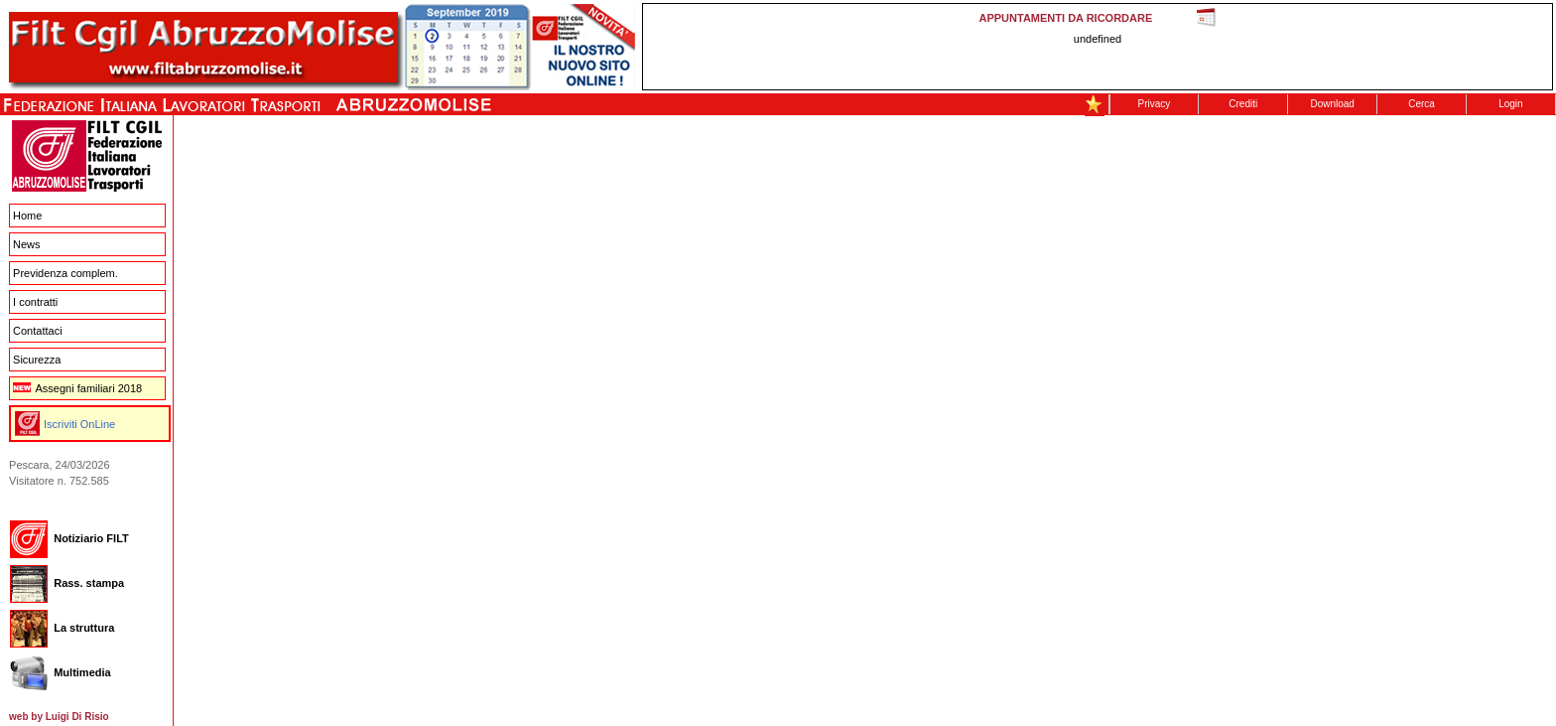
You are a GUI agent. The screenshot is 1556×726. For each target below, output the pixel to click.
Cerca (1421, 103)
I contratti (35, 302)
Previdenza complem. (65, 273)
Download (1332, 103)
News (27, 244)
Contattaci (38, 331)
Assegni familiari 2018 (77, 388)
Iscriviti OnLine (79, 424)
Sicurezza (37, 359)
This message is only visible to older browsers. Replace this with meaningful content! (1097, 46)
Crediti (1243, 103)
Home (27, 215)
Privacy (1154, 103)
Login (1510, 103)
